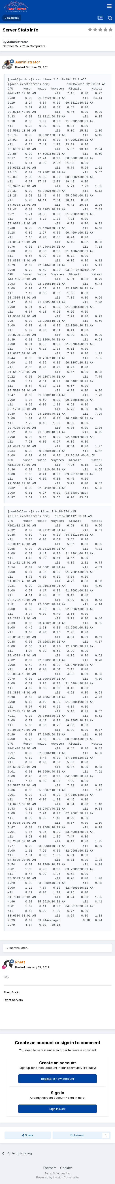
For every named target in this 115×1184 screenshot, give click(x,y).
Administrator (17, 42)
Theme (49, 1168)
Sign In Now (57, 1109)
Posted (32, 67)
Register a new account (57, 1078)
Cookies (66, 1168)
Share (27, 1135)
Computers (37, 46)
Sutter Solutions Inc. (57, 1173)
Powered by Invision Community (57, 1177)
